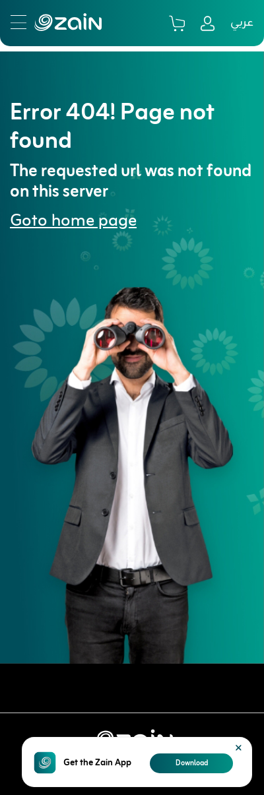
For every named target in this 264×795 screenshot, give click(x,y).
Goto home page (73, 221)
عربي (241, 23)
